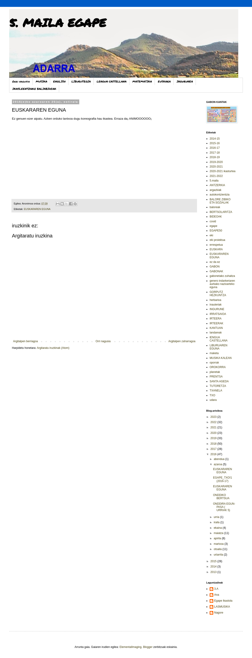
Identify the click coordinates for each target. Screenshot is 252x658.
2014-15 (215, 138)
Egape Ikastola (223, 600)
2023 (214, 416)
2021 (214, 427)
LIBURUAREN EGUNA (218, 347)
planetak (215, 372)
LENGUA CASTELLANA (111, 81)
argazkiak (215, 190)
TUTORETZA (218, 386)
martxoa (219, 543)
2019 (214, 438)
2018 (214, 443)
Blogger (147, 647)
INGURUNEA (185, 81)
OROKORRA (218, 367)
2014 (214, 566)
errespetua (216, 244)
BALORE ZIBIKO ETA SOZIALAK (220, 201)
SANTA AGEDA (219, 381)
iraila (217, 522)
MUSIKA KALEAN (221, 358)
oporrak (214, 362)
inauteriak (216, 304)
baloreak (215, 207)
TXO (212, 395)
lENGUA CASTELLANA (218, 339)
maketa (214, 353)
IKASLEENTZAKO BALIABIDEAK (34, 89)
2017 (214, 449)
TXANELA (216, 390)
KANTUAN (216, 328)
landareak (216, 332)
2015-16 (215, 143)
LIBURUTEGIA (81, 81)
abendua (219, 459)
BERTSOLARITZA (221, 212)
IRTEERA (216, 318)
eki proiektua (217, 240)
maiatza (219, 533)
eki (211, 235)
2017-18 (215, 152)
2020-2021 (216, 166)
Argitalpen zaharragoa (181, 341)
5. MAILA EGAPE (57, 22)
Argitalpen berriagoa (25, 341)
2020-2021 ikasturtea (223, 171)
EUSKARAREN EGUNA (37, 209)
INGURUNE (217, 309)
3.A (216, 588)
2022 (214, 422)
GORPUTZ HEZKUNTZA (218, 293)
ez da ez (215, 262)
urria (217, 517)
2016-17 (215, 147)
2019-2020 (216, 162)
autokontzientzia (220, 194)
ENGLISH (59, 81)
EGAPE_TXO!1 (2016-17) (222, 479)
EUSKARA (164, 81)
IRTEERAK (216, 323)
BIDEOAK (216, 216)
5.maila (214, 180)
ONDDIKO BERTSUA (221, 496)
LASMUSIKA (222, 606)
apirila (218, 538)
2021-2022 (216, 176)
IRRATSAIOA (218, 314)
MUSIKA (41, 81)
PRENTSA (216, 376)
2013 (214, 572)
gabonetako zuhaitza (222, 276)
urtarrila (219, 554)
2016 (214, 454)
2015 (214, 561)
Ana (216, 594)
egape (213, 226)
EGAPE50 (216, 230)
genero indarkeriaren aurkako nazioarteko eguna (222, 284)
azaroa (218, 464)
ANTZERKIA (217, 185)
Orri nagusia (21, 81)
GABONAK (216, 271)
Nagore (218, 612)
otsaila (218, 549)
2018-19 (215, 157)
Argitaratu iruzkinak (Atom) (53, 348)
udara (213, 400)
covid (213, 221)
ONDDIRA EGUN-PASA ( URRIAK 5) (224, 507)
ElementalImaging (131, 647)
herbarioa (215, 300)
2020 (214, 433)
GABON (214, 266)
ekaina (218, 527)
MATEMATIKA (142, 81)
